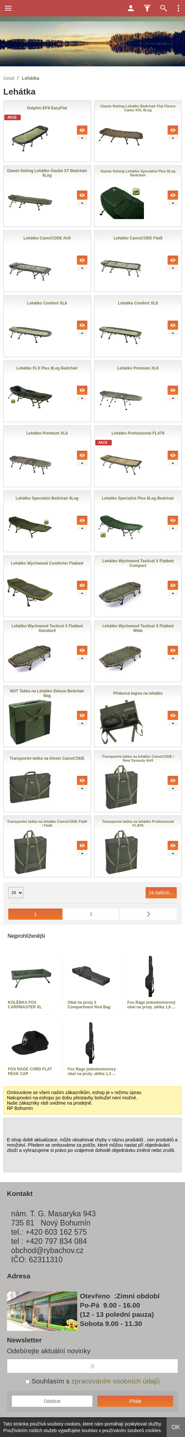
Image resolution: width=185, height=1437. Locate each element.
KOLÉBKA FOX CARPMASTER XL (25, 1004)
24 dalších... (161, 892)
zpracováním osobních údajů (115, 1381)
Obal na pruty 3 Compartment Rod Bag (89, 1004)
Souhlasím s (92, 1381)
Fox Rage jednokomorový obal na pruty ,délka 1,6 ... (151, 1004)
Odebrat (52, 1401)
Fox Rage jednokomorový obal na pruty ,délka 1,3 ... (92, 1071)
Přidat (135, 1401)
